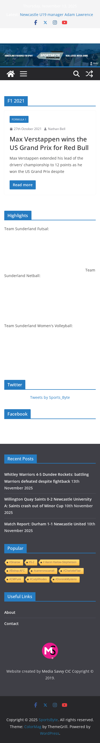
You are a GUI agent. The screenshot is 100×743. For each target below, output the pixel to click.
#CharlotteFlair (72, 570)
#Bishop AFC (17, 570)
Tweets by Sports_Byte (50, 397)
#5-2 (31, 562)
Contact (11, 623)
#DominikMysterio (66, 579)
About (9, 612)
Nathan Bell (56, 129)
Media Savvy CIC (56, 671)
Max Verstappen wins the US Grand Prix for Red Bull (49, 143)
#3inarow (14, 562)
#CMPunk (15, 579)
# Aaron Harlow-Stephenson (60, 562)
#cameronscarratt (44, 570)
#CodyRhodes (38, 579)
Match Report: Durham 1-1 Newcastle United (45, 523)
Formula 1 (19, 119)
